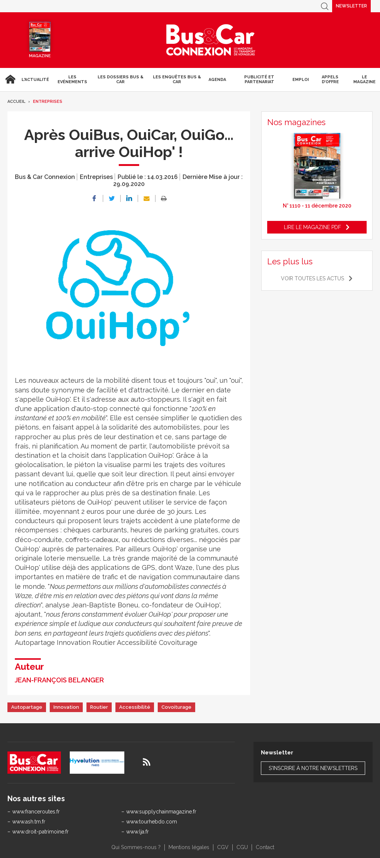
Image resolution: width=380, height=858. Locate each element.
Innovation (66, 707)
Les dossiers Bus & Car (120, 79)
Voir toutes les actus (312, 278)
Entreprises (47, 101)
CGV (223, 847)
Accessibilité (134, 707)
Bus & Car (211, 40)
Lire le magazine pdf (312, 227)
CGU (242, 847)
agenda (217, 79)
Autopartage (26, 707)
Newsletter (351, 6)
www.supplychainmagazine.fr (161, 812)
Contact (265, 847)
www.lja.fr (137, 832)
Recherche (324, 6)
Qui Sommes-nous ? (136, 847)
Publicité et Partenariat (259, 79)
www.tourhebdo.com (151, 822)
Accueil (9, 79)
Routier (99, 707)
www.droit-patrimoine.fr (40, 832)
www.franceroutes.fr (36, 812)
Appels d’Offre (330, 79)
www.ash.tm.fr (28, 822)
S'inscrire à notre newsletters (313, 768)
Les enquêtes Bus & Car (177, 79)
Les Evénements (72, 79)
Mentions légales (188, 847)
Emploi (300, 79)
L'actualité (35, 79)
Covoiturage (176, 707)
